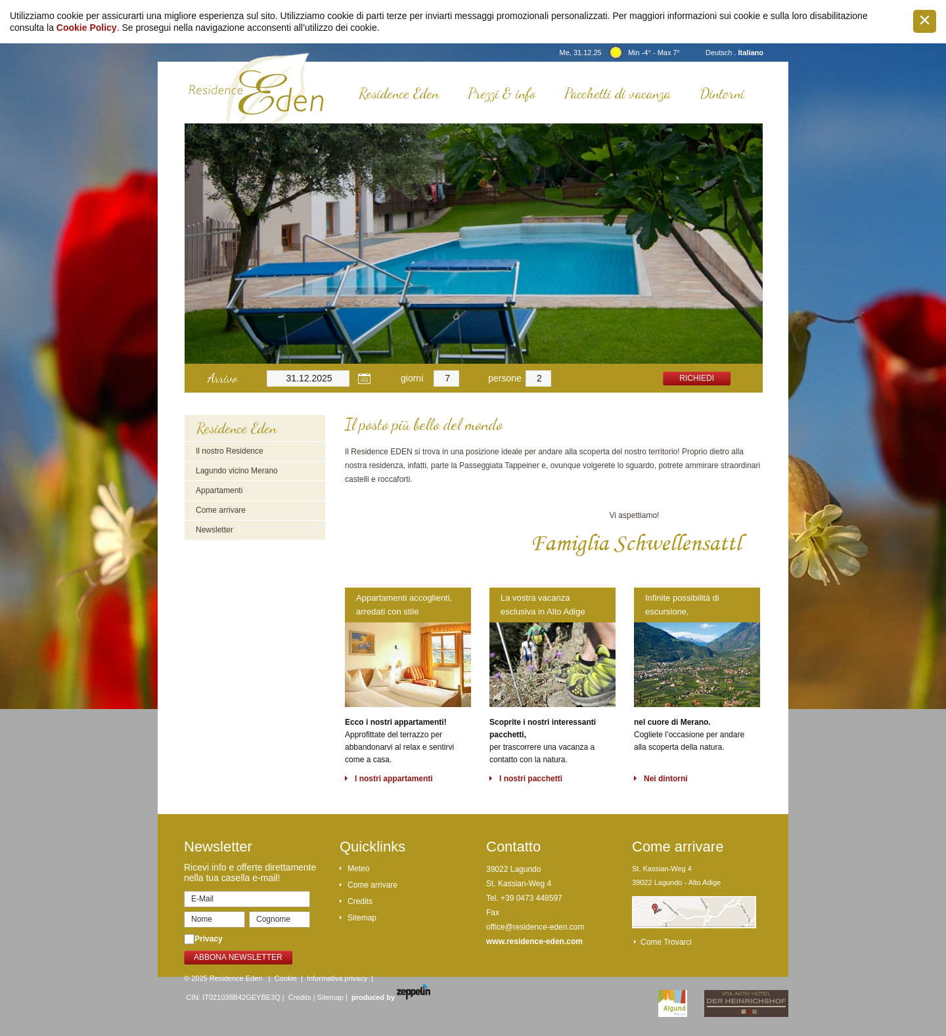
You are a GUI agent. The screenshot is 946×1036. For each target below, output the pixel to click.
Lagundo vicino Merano (237, 470)
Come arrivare (221, 510)
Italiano (750, 52)
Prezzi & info (501, 93)
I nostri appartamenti (394, 778)
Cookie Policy (86, 27)
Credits (360, 901)
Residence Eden (399, 93)
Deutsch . (722, 52)
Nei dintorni (666, 778)
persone (505, 378)
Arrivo (222, 378)
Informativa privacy (337, 978)
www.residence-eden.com (534, 941)
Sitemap (362, 917)
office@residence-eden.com (535, 927)
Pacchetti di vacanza (617, 93)
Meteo (358, 868)
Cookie (286, 978)
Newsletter (214, 529)
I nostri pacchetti (530, 778)
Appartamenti (219, 490)
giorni (412, 378)
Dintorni (722, 93)
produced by (390, 997)
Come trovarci (666, 942)
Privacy (208, 938)
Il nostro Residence (229, 451)
